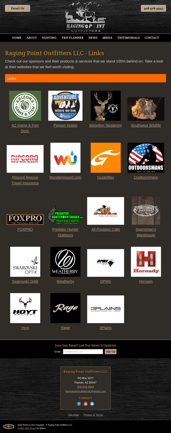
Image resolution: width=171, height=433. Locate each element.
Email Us (17, 8)
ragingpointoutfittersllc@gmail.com (85, 391)
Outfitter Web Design (27, 428)
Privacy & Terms (93, 414)
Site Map (73, 414)
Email (57, 351)
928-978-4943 (153, 8)
